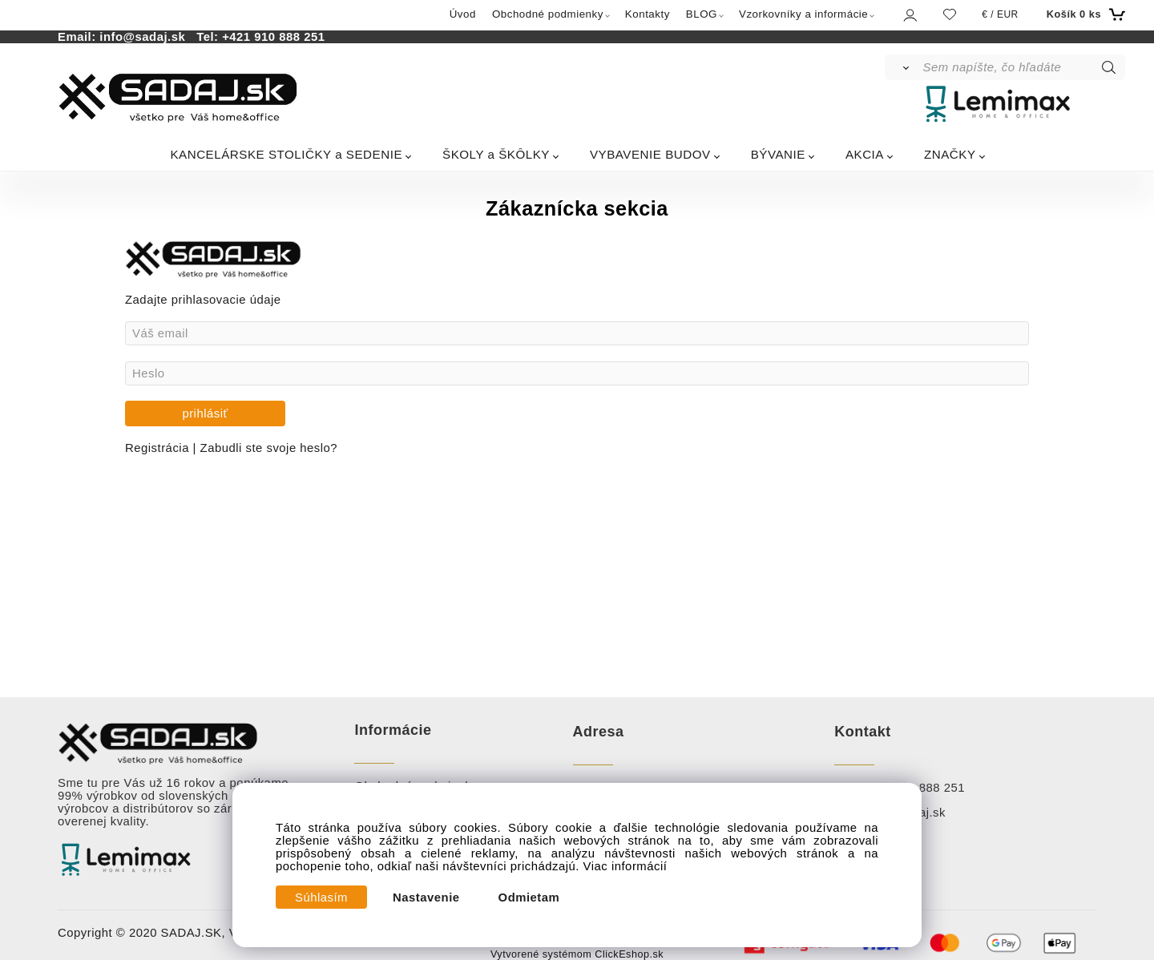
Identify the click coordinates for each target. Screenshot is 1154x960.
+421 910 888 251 (273, 36)
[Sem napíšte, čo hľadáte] (1023, 67)
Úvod (463, 14)
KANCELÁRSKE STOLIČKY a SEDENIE (286, 154)
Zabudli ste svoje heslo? (269, 448)
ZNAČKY (950, 154)
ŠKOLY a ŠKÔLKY (496, 154)
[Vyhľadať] (903, 67)
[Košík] (1084, 14)
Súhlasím (321, 897)
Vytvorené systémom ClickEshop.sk (577, 954)
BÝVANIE (778, 154)
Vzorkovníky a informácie (803, 14)
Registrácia (159, 448)
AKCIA (864, 154)
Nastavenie (426, 897)
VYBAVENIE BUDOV (650, 154)
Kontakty (647, 14)
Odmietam (529, 897)
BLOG (701, 14)
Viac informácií (625, 866)
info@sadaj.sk (145, 36)
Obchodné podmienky (547, 14)
